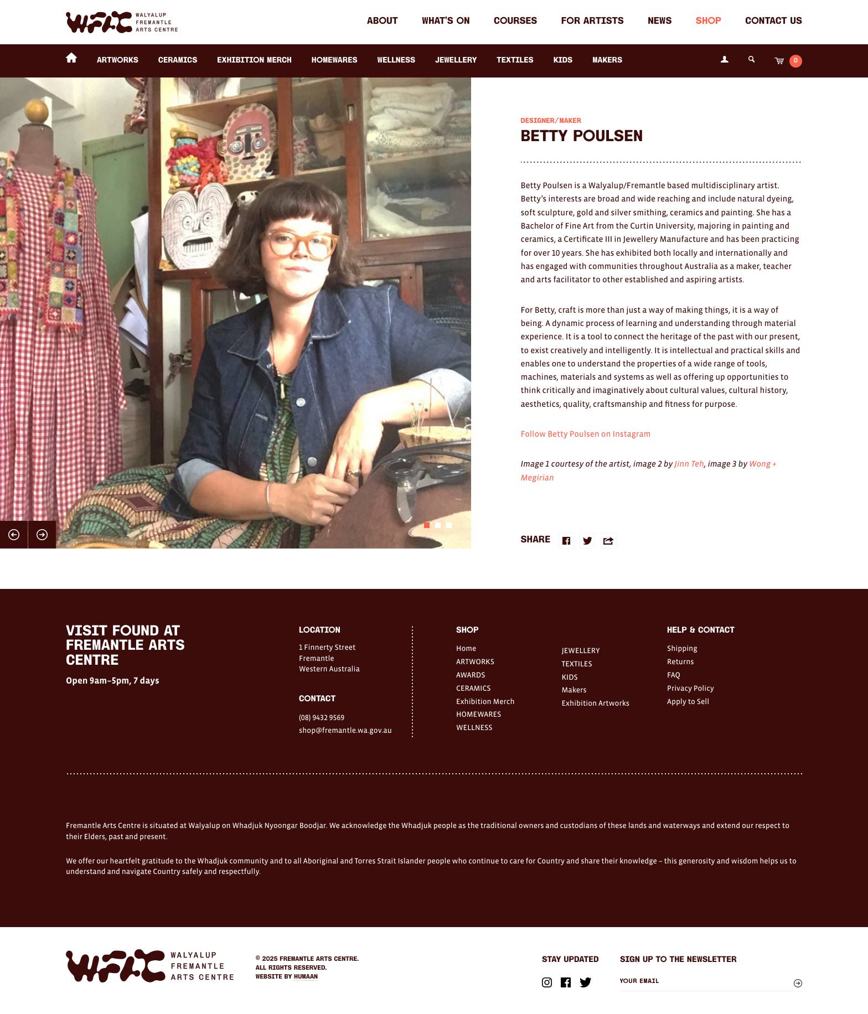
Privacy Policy (690, 688)
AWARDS (470, 674)
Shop (708, 22)
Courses (515, 22)
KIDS (563, 60)
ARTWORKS (117, 60)
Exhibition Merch (254, 60)
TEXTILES (515, 60)
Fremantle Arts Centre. (319, 959)
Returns (680, 661)
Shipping (682, 648)
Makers (607, 60)
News (659, 22)
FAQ (673, 674)
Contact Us (773, 22)
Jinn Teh (689, 464)
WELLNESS (397, 60)
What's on (445, 22)
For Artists (592, 22)
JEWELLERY (456, 60)
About (382, 22)
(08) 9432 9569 (321, 717)
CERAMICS (178, 60)
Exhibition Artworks (596, 703)
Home (466, 648)
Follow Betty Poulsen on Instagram (586, 434)
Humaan (306, 977)
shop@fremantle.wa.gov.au (345, 730)
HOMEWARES (335, 60)
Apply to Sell (688, 701)
